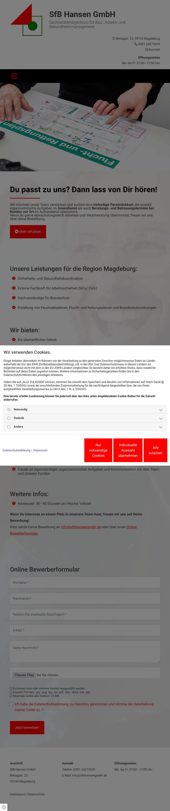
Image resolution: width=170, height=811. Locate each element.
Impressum (40, 438)
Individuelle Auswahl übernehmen (105, 452)
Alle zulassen (147, 452)
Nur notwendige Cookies (62, 452)
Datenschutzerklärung (16, 438)
